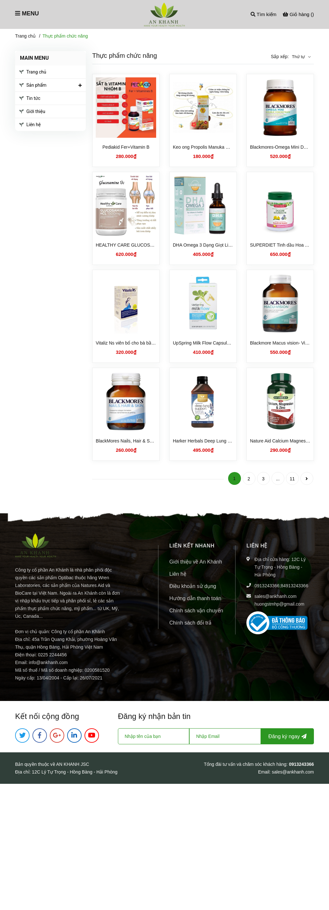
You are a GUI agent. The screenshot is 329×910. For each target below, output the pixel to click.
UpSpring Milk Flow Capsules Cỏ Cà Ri (212, 343)
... (278, 478)
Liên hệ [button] (256, 545)
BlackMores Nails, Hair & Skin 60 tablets (136, 440)
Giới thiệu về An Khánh (195, 561)
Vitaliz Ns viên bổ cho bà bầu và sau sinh (137, 343)
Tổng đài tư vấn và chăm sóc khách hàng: (246, 764)
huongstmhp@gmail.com (279, 604)
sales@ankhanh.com (275, 596)
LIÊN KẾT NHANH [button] (191, 545)
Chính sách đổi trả (190, 623)
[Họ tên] (153, 736)
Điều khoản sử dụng (192, 586)
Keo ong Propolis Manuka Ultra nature (211, 147)
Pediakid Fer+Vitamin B (125, 147)
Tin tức (33, 98)
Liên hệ (33, 124)
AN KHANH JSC (72, 764)
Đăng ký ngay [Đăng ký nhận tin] (287, 736)
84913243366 (294, 585)
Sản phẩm (36, 85)
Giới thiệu (35, 111)
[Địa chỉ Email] (225, 736)
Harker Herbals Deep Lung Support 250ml (215, 440)
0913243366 (267, 585)
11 (292, 478)
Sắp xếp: (280, 56)
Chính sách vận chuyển (196, 610)
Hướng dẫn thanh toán (195, 598)
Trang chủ (36, 71)
